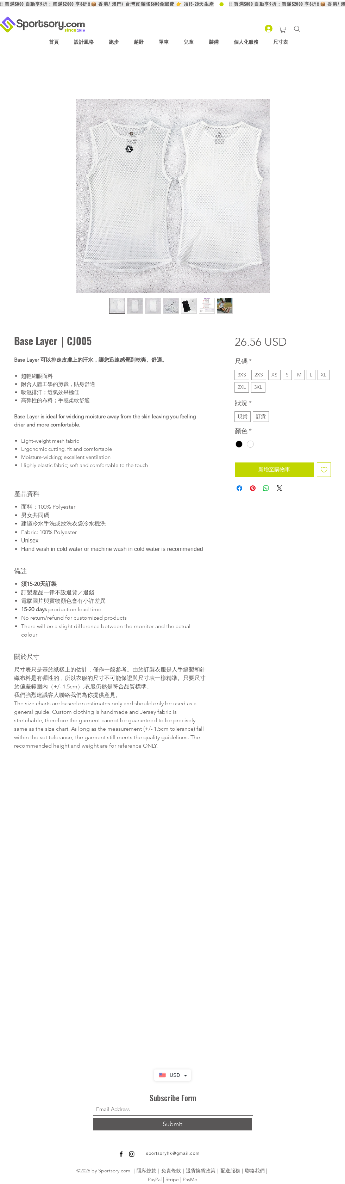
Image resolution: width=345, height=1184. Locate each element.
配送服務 (230, 1170)
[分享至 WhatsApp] (266, 488)
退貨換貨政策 (200, 1170)
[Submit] (172, 1124)
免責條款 (171, 1170)
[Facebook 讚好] (183, 1158)
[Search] (297, 29)
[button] (283, 29)
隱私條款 (146, 1170)
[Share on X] (279, 488)
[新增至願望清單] (324, 469)
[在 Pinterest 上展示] (253, 488)
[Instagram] (131, 1154)
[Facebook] (121, 1154)
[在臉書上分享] (239, 488)
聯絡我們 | (257, 1170)
